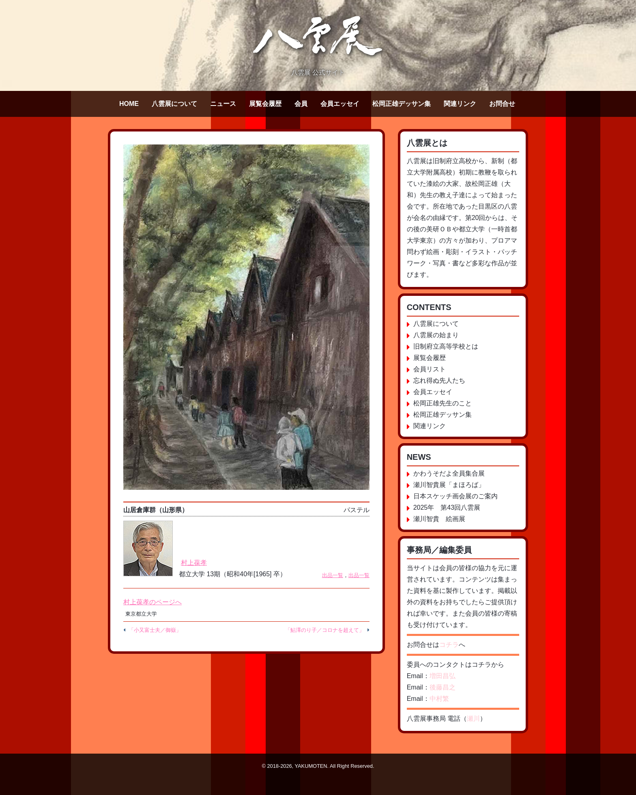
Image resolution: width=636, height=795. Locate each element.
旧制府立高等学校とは (445, 346)
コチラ (449, 644)
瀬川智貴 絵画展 (439, 518)
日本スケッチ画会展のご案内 (455, 496)
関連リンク (460, 103)
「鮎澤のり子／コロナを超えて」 (324, 630)
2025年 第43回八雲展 (446, 507)
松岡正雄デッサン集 (401, 103)
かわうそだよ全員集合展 (449, 473)
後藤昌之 (443, 687)
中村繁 (439, 698)
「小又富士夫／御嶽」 (155, 630)
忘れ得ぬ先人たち (439, 380)
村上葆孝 (194, 562)
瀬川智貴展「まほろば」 (449, 484)
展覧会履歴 (265, 103)
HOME (129, 103)
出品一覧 (332, 575)
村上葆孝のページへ (152, 602)
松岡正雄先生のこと (442, 403)
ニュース (223, 103)
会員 (300, 103)
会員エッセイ (339, 103)
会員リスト (429, 369)
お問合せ (502, 103)
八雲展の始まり (436, 335)
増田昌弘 (443, 675)
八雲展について (174, 103)
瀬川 (473, 718)
